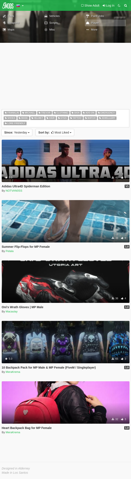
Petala (10, 251)
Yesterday (17, 132)
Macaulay (12, 311)
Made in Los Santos (15, 472)
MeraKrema (13, 371)
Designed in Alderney (16, 468)
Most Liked (54, 132)
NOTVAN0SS (14, 190)
